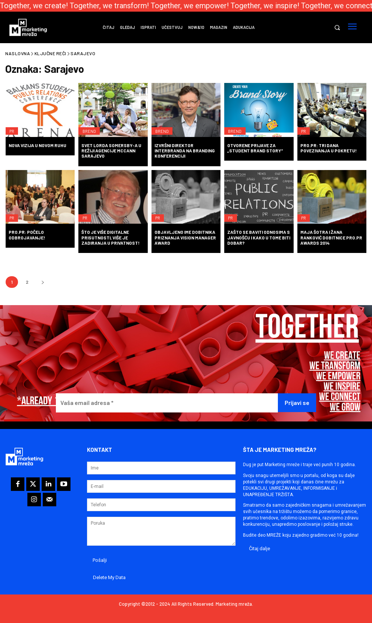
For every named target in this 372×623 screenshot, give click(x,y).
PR (13, 127)
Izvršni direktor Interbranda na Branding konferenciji (184, 151)
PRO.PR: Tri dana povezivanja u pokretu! (328, 148)
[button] (337, 27)
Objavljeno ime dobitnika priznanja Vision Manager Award (185, 237)
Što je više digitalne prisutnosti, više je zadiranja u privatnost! (110, 237)
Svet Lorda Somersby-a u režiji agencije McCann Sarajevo (111, 151)
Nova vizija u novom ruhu (37, 145)
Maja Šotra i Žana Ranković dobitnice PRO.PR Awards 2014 (331, 237)
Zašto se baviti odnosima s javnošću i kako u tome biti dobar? (258, 237)
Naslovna (17, 53)
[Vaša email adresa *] (167, 402)
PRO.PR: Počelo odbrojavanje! (27, 234)
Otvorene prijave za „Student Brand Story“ (255, 148)
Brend (91, 127)
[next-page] (42, 282)
